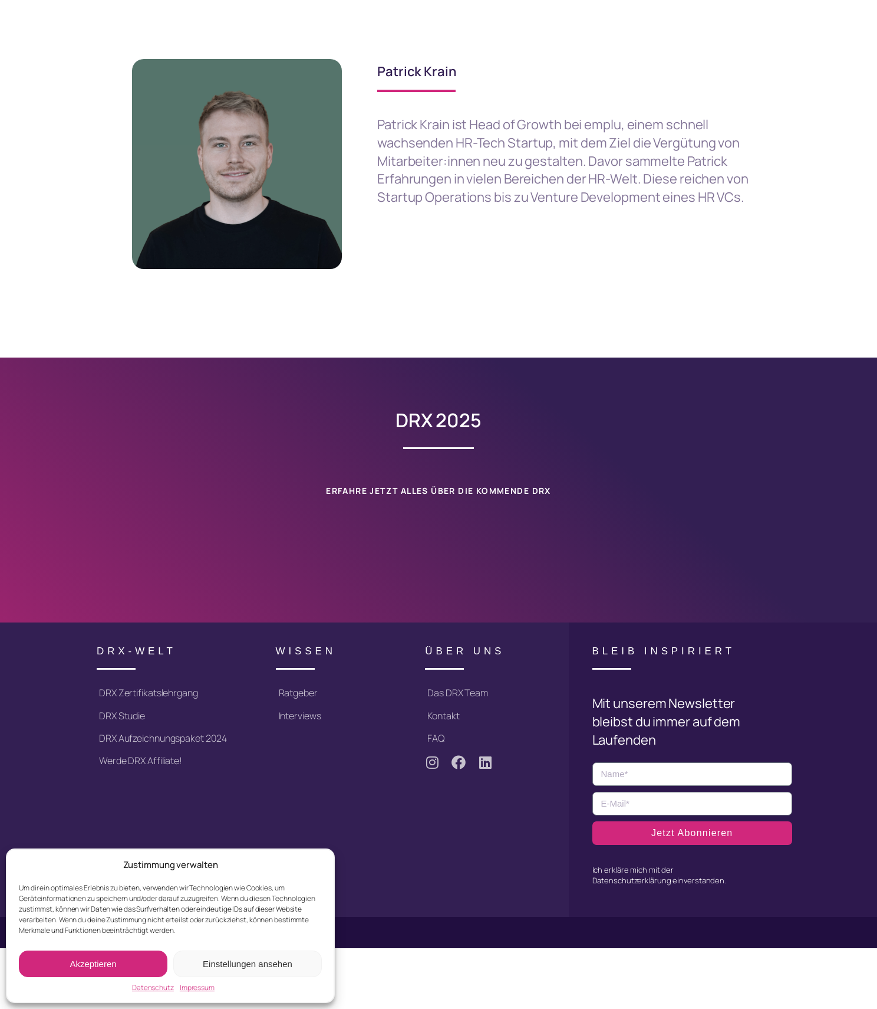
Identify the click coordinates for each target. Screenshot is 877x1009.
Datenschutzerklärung (631, 879)
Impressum (197, 987)
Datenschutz (153, 987)
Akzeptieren (93, 964)
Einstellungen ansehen (247, 964)
